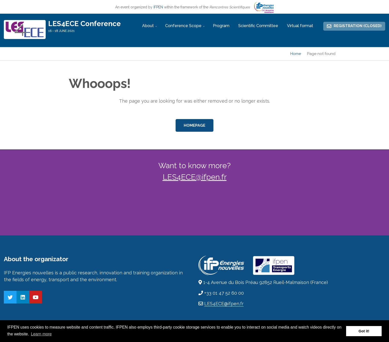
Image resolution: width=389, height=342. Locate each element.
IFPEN (158, 7)
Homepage (194, 125)
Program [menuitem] (221, 25)
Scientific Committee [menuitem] (258, 25)
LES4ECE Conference (84, 24)
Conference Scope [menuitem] (185, 27)
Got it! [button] (364, 331)
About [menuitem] (150, 27)
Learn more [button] (41, 334)
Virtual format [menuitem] (300, 25)
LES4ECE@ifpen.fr (195, 177)
